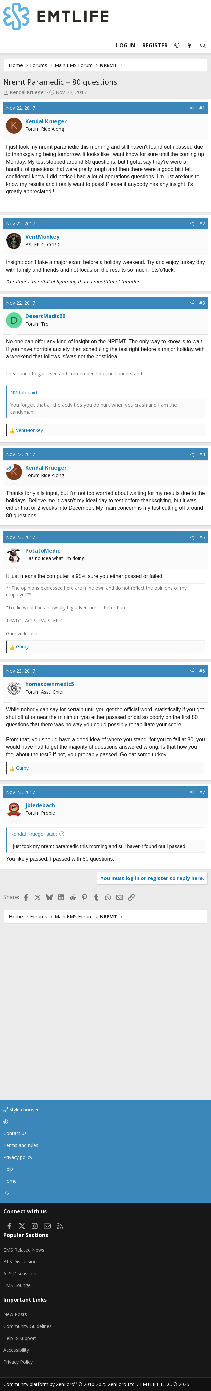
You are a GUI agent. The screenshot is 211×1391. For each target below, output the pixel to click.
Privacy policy (17, 1157)
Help (8, 1169)
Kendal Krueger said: (33, 1004)
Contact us (15, 1133)
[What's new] (189, 45)
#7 (202, 962)
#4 (202, 624)
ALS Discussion (19, 1273)
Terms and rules (20, 1145)
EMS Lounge (17, 1285)
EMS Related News (23, 1250)
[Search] (203, 45)
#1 (202, 108)
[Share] (192, 108)
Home (10, 1181)
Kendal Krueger (28, 92)
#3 (202, 388)
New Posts (15, 1314)
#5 (202, 707)
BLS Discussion (20, 1261)
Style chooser (21, 1109)
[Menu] (8, 45)
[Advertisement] (59, 244)
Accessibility (16, 1350)
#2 (202, 308)
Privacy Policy (18, 1362)
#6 (202, 841)
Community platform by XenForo (69, 1384)
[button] (177, 45)
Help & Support (19, 1338)
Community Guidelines (27, 1326)
